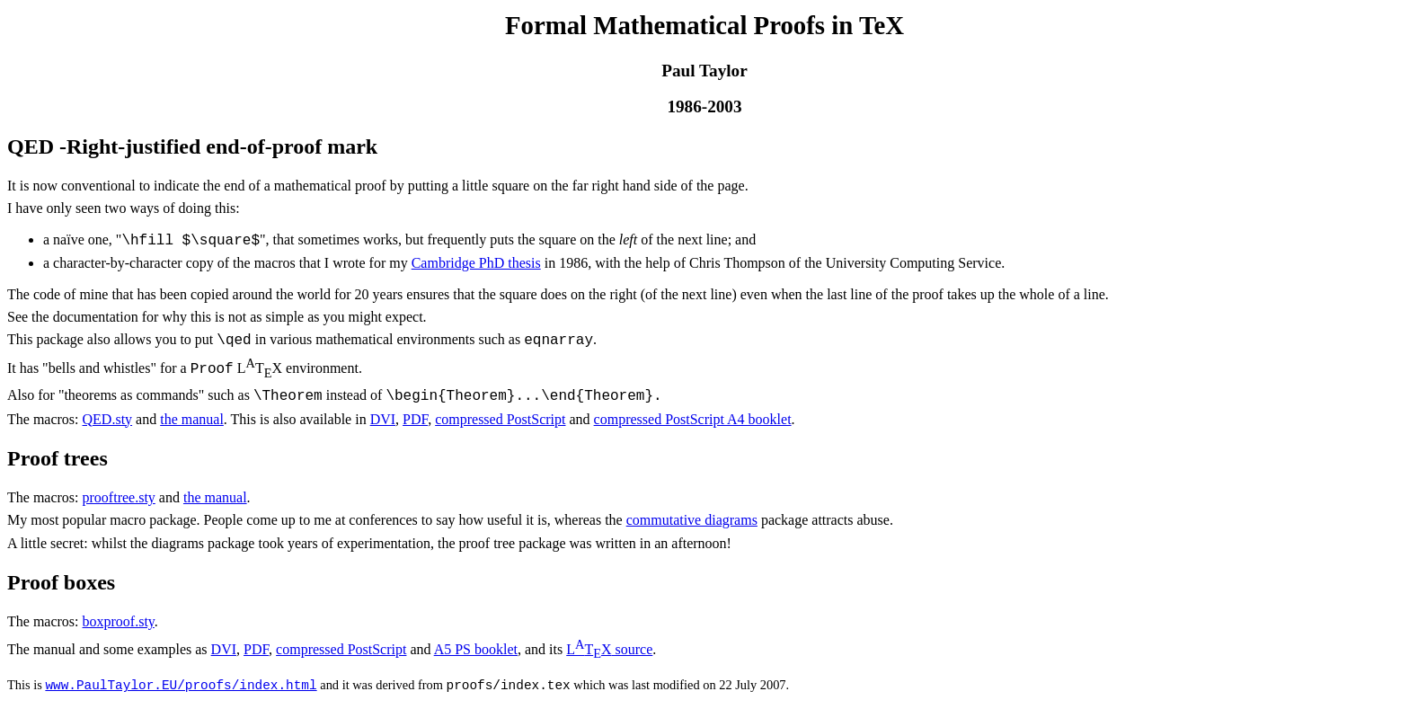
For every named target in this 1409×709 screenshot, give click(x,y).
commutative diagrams (692, 519)
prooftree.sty (119, 497)
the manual (192, 419)
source (609, 649)
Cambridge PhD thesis (476, 262)
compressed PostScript (500, 419)
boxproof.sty (119, 621)
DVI (382, 419)
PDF (415, 419)
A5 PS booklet (476, 649)
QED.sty (108, 419)
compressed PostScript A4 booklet (693, 419)
